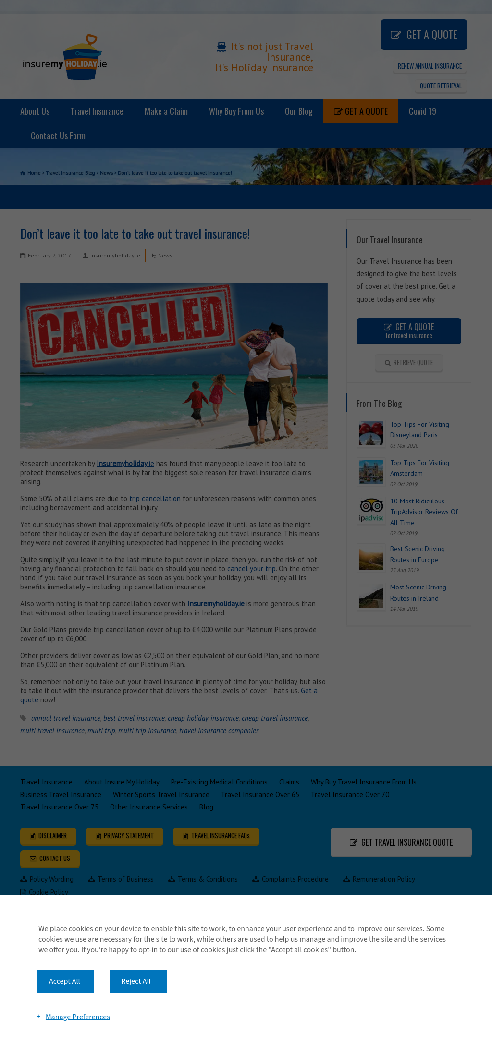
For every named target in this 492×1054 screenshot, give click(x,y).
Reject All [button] (135, 981)
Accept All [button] (64, 981)
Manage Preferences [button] (78, 1016)
